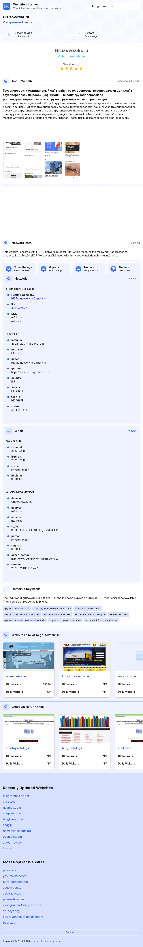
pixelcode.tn (11, 870)
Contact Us (72, 932)
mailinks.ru (125, 748)
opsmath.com (12, 836)
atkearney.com (13, 842)
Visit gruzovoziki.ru (17, 22)
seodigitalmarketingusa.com (22, 905)
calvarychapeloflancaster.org (23, 917)
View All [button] (135, 242)
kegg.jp (8, 825)
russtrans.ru (127, 676)
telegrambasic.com (16, 796)
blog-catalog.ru (73, 748)
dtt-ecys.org (11, 911)
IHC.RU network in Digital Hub (29, 298)
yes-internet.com (14, 876)
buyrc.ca (9, 922)
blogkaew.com (13, 819)
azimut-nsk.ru (16, 676)
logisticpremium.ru (75, 676)
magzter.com (12, 813)
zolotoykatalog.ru (18, 748)
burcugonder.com (15, 882)
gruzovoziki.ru (11, 255)
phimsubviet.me (14, 899)
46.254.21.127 (19, 307)
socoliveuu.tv (12, 887)
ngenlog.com (12, 807)
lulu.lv (7, 848)
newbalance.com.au (17, 831)
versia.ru (9, 801)
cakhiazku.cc (12, 893)
